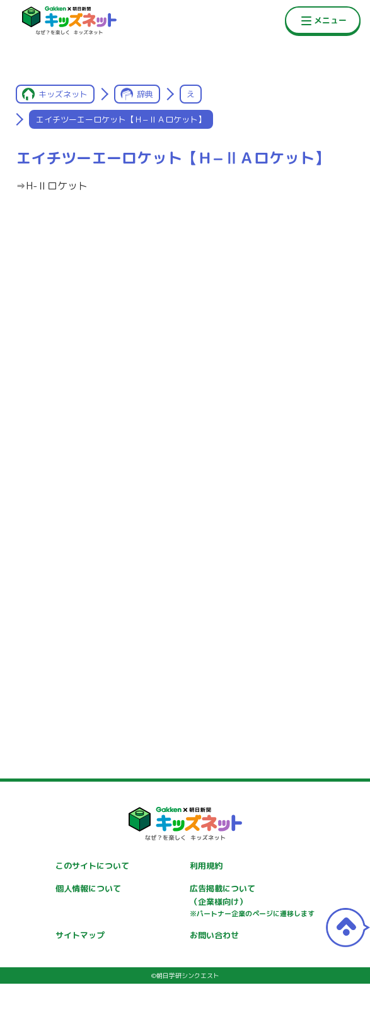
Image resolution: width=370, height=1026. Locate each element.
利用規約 (206, 865)
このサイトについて (92, 865)
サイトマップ (80, 935)
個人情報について (88, 888)
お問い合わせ (214, 935)
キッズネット (63, 94)
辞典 (145, 94)
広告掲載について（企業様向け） (252, 901)
